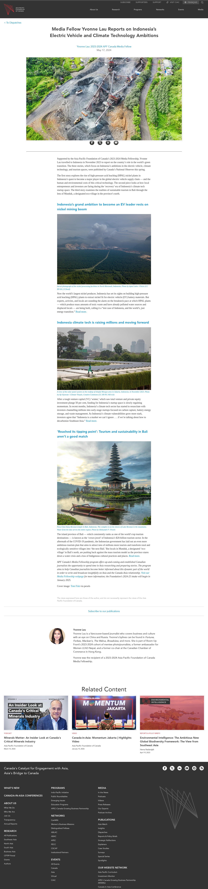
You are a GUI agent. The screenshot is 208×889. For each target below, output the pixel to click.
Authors (7, 864)
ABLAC (54, 832)
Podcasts (102, 796)
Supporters (142, 2)
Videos (101, 800)
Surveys (101, 852)
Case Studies (103, 848)
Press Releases (104, 804)
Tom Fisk (75, 586)
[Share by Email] (116, 142)
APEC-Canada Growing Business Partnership (70, 808)
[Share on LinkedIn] (108, 142)
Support (157, 2)
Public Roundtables (59, 796)
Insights (101, 828)
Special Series (104, 856)
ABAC (53, 836)
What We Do (9, 808)
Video (74, 733)
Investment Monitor (106, 876)
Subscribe (125, 2)
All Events (55, 864)
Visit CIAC (172, 2)
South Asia (8, 847)
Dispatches (102, 832)
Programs (138, 9)
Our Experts (103, 808)
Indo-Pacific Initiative (60, 792)
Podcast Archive (105, 812)
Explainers (102, 844)
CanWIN (54, 820)
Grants (7, 860)
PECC (53, 844)
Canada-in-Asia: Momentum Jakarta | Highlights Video (101, 739)
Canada (54, 868)
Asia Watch (102, 824)
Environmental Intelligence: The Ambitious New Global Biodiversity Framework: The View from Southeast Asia (169, 741)
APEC (53, 840)
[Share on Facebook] (92, 142)
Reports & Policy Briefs (150, 733)
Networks (160, 9)
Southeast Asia (10, 839)
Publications (106, 819)
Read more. (81, 311)
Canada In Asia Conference (109, 887)
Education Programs (59, 804)
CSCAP (54, 848)
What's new (11, 788)
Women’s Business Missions (62, 824)
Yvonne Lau (79, 629)
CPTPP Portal (9, 856)
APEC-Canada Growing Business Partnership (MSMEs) (117, 881)
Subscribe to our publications (104, 611)
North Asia (8, 843)
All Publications (10, 835)
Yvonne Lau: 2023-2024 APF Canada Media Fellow (104, 46)
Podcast (8, 733)
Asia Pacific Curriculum (107, 872)
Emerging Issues (58, 800)
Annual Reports (10, 824)
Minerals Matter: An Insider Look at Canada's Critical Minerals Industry (32, 739)
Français (192, 2)
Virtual (53, 876)
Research (116, 9)
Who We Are (9, 812)
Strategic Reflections (107, 840)
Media (200, 9)
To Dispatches (13, 22)
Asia (53, 872)
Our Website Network (112, 867)
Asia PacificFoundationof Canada (20, 9)
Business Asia (9, 852)
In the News (103, 792)
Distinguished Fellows (60, 828)
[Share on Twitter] (100, 142)
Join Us (7, 816)
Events (181, 9)
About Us (94, 9)
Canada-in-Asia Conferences (23, 795)
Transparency (9, 820)
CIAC (53, 880)
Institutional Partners (59, 852)
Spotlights (102, 860)
